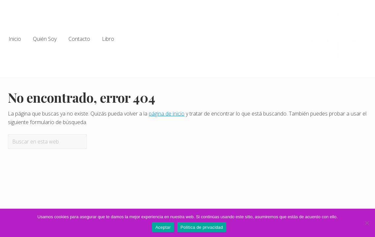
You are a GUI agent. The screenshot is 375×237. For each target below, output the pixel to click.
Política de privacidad (202, 227)
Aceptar (163, 227)
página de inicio (167, 113)
